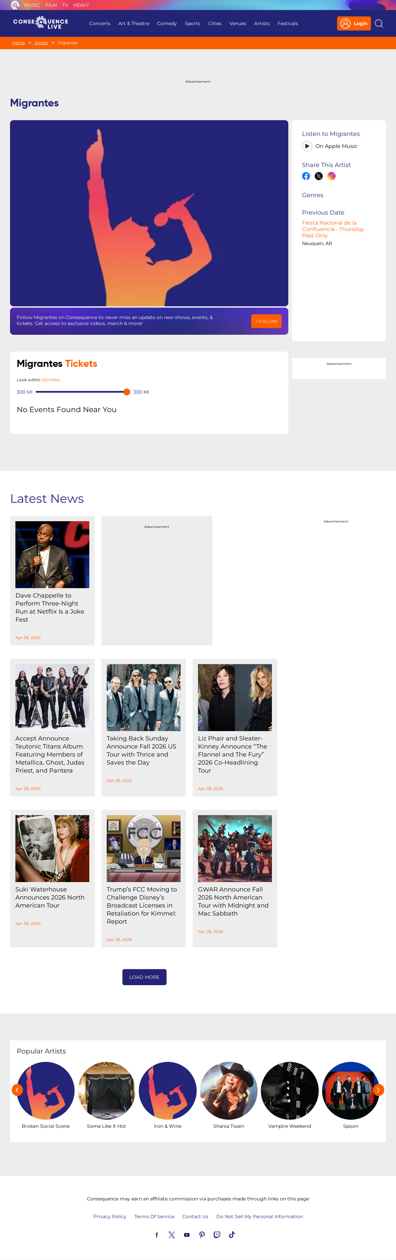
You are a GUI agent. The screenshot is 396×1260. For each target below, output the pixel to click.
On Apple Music (336, 146)
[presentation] (17, 1090)
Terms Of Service (154, 1216)
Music (32, 5)
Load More (144, 977)
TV (65, 5)
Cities (214, 23)
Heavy (81, 5)
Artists (262, 23)
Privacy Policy (109, 1216)
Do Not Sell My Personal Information (259, 1216)
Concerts (99, 23)
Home (18, 42)
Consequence (15, 5)
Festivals (288, 23)
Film (51, 5)
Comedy (167, 23)
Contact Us (195, 1216)
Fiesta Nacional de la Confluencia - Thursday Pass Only (333, 229)
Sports (192, 23)
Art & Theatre (133, 23)
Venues (237, 23)
